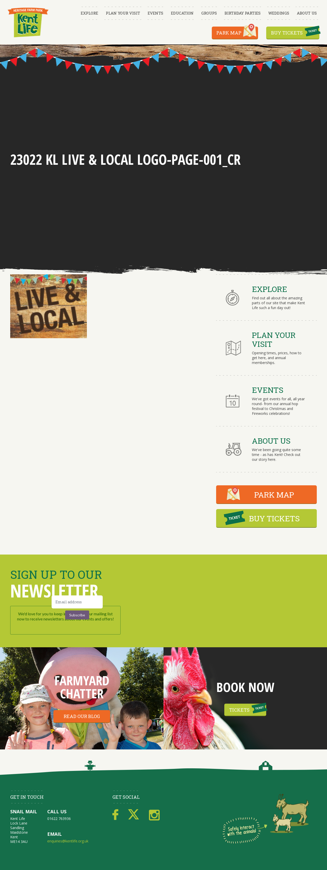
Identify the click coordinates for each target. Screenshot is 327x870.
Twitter (133, 814)
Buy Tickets (287, 33)
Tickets (239, 710)
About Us (307, 13)
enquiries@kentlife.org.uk (67, 841)
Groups (209, 13)
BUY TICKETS (274, 518)
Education (182, 13)
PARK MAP (274, 495)
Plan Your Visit (123, 13)
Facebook (115, 814)
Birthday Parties (243, 13)
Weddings (278, 13)
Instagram (154, 814)
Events (155, 13)
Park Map (228, 33)
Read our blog (82, 716)
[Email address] (77, 601)
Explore (89, 13)
